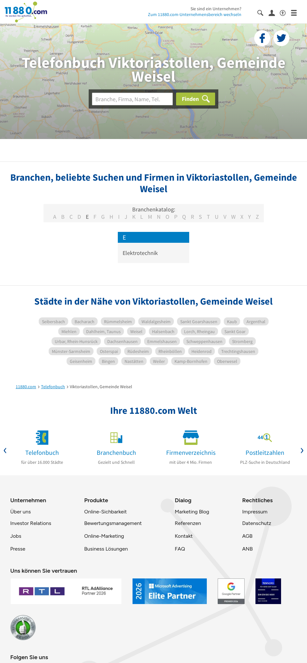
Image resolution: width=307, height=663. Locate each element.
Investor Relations (30, 523)
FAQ (180, 549)
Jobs (15, 536)
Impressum (254, 512)
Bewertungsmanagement (113, 523)
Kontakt (184, 536)
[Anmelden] (274, 12)
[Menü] (296, 12)
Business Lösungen (106, 549)
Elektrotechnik (140, 253)
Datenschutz (256, 523)
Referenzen (188, 523)
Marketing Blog (192, 512)
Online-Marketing (104, 536)
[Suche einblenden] (263, 12)
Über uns (20, 512)
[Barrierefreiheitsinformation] (285, 12)
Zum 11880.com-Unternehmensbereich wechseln (194, 14)
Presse (17, 549)
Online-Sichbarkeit (105, 512)
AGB (247, 536)
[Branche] (132, 99)
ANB (247, 549)
